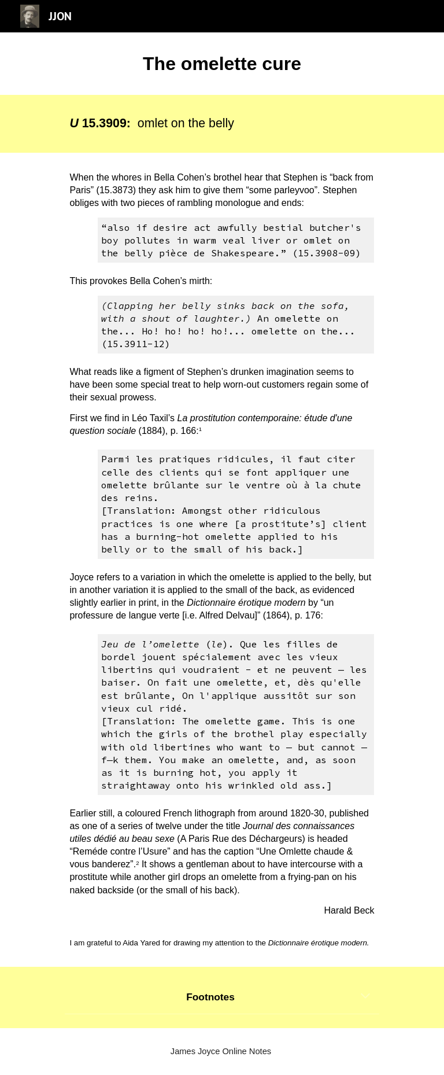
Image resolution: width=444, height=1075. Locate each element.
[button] (365, 997)
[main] (221, 63)
